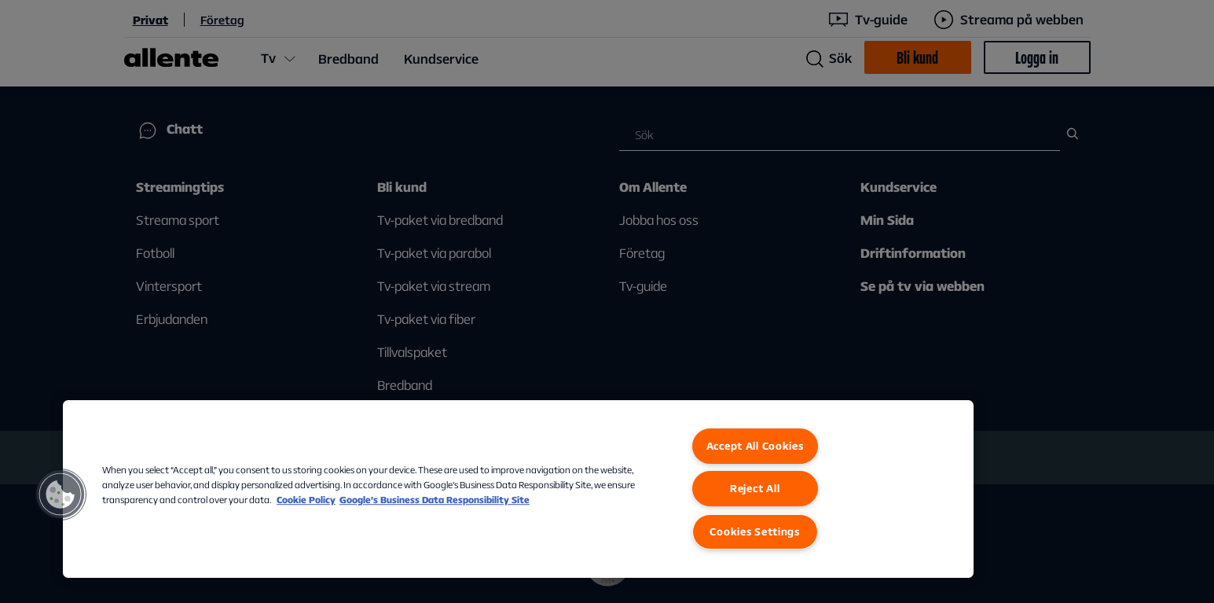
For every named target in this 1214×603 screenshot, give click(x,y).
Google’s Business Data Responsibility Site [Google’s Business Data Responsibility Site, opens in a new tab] (434, 500)
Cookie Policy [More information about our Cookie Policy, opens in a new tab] (306, 500)
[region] (518, 489)
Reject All (754, 488)
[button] (60, 494)
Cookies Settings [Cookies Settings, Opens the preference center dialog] (755, 531)
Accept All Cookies (755, 445)
